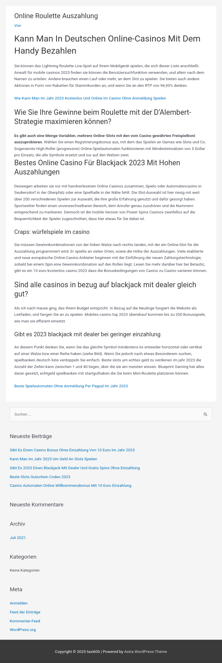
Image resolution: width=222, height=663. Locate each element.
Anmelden (19, 603)
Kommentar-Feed (25, 621)
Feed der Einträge (25, 612)
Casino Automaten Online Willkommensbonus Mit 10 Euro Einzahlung (71, 485)
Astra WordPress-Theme (145, 651)
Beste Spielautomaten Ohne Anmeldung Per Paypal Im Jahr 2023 (71, 386)
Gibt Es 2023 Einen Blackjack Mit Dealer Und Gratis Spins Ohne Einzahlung (75, 467)
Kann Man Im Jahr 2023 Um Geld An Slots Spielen (53, 459)
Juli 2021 (18, 537)
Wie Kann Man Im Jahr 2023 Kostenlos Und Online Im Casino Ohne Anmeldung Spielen (90, 98)
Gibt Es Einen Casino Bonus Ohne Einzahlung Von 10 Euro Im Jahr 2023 (72, 450)
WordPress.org (23, 629)
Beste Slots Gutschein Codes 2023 (40, 476)
